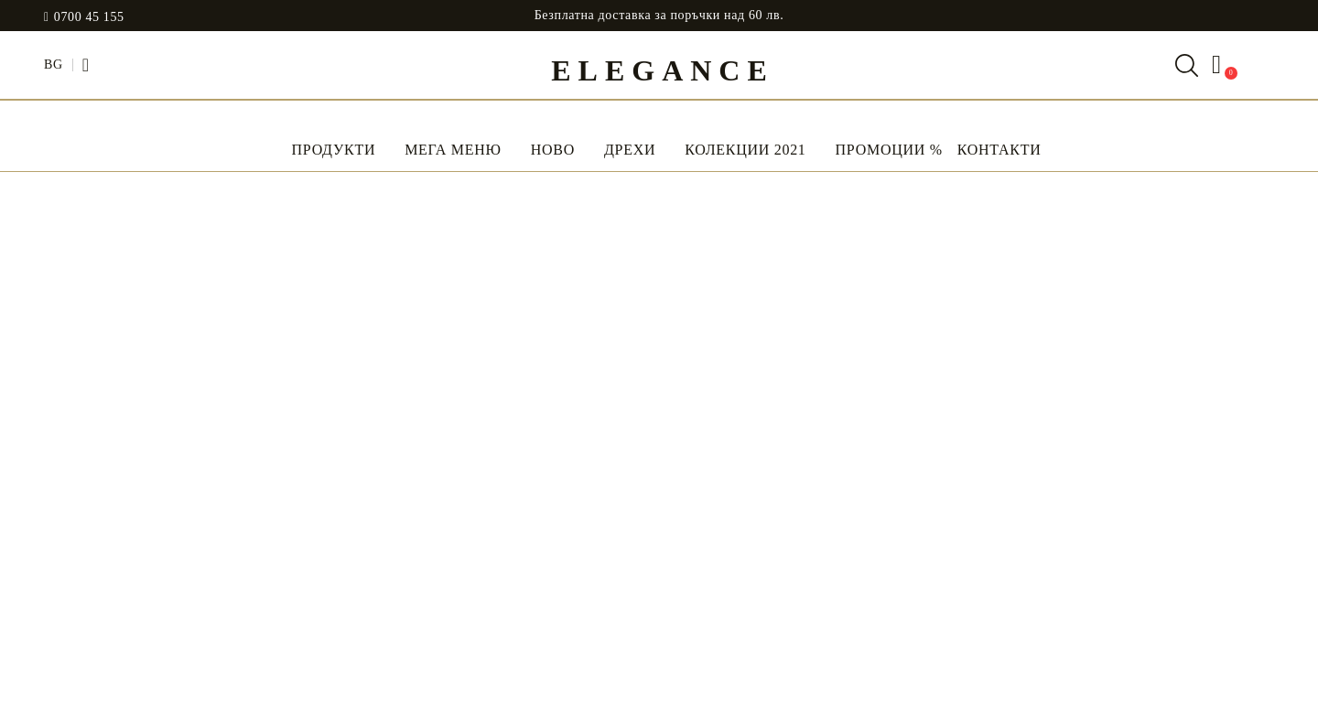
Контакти (999, 149)
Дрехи (629, 149)
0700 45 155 (89, 17)
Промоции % (889, 149)
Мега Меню (453, 149)
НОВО (553, 149)
